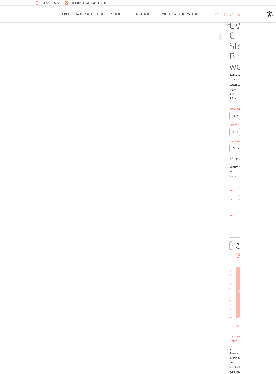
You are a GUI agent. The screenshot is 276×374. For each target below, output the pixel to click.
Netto (155, 223)
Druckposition (130, 57)
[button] (270, 14)
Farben (126, 73)
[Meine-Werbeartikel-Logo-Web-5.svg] (43, 14)
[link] (67, 14)
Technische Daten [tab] (151, 172)
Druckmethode (131, 90)
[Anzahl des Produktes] (138, 143)
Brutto (167, 223)
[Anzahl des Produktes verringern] (125, 143)
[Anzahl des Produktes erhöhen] (150, 143)
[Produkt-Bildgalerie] (35, 114)
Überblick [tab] (128, 172)
